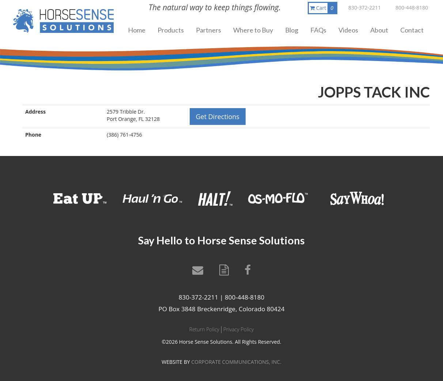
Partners (208, 30)
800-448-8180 (411, 7)
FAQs (318, 30)
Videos (348, 30)
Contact (412, 30)
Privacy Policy (238, 329)
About (379, 30)
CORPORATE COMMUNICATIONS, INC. (236, 361)
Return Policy (204, 329)
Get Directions (217, 116)
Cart (323, 8)
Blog (291, 30)
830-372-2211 (364, 7)
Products (171, 30)
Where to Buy (253, 30)
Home (136, 30)
